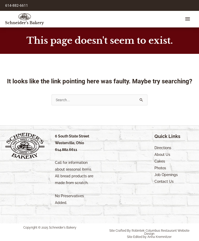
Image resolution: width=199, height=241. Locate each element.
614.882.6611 (66, 150)
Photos (160, 168)
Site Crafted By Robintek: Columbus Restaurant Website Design (149, 232)
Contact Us (164, 181)
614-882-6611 (16, 5)
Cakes (159, 161)
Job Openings (166, 175)
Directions (162, 148)
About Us (162, 154)
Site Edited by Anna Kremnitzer (149, 237)
